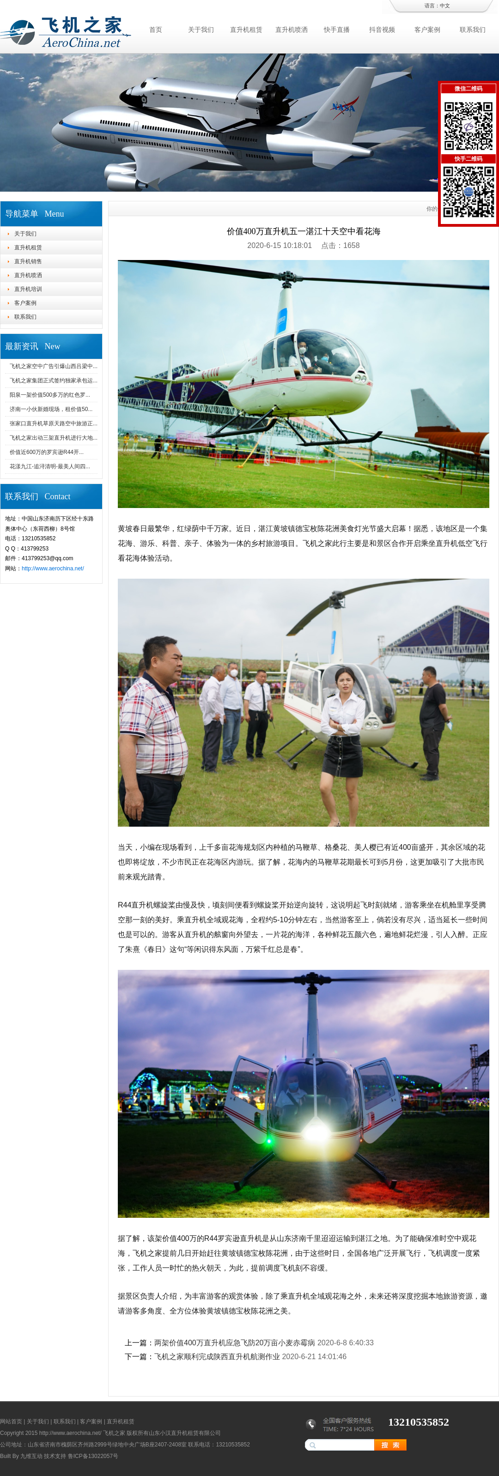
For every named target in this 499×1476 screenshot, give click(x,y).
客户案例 (427, 29)
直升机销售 (28, 261)
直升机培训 (28, 289)
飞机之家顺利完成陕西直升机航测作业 (217, 1357)
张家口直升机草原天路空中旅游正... (53, 423)
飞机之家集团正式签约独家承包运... (53, 380)
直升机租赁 (246, 29)
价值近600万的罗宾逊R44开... (47, 452)
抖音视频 (382, 29)
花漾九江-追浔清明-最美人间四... (50, 466)
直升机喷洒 (291, 29)
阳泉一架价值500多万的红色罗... (50, 395)
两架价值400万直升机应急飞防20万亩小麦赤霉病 (235, 1343)
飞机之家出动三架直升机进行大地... (53, 438)
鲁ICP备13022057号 (93, 1456)
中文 (445, 5)
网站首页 (11, 1421)
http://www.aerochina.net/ (53, 568)
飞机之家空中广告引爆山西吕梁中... (53, 366)
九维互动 (31, 1456)
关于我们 (201, 29)
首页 (155, 29)
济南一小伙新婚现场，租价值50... (51, 409)
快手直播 (337, 29)
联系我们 (473, 29)
